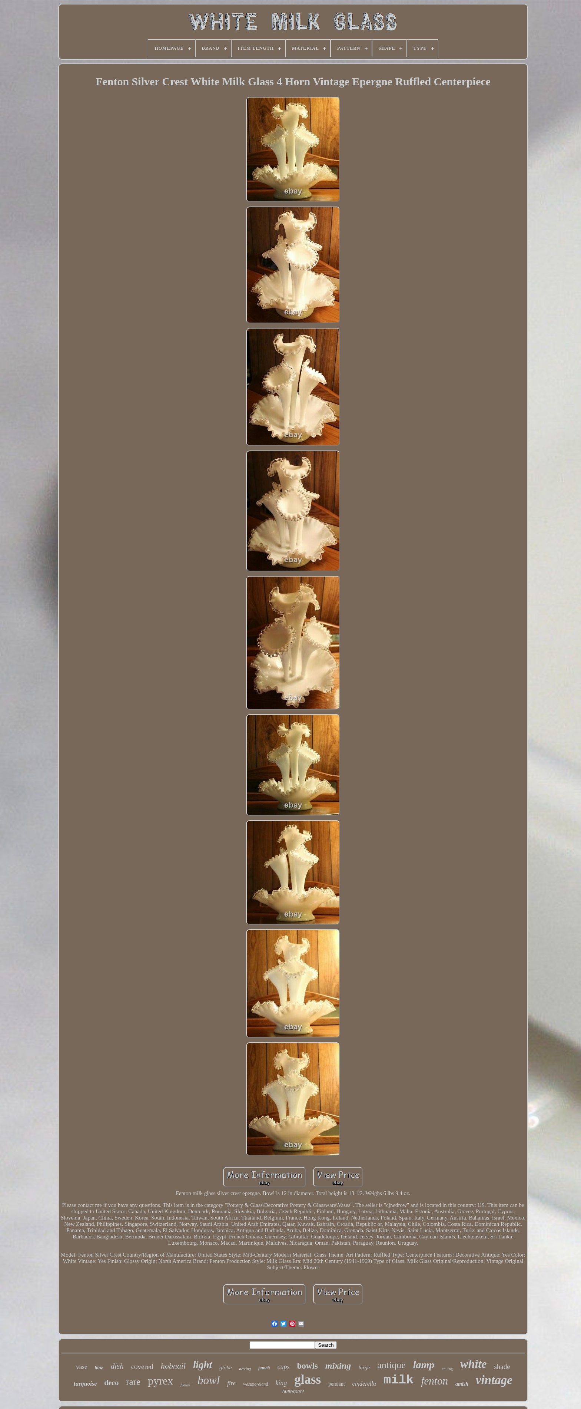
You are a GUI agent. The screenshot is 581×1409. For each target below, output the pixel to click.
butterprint (293, 1391)
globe (225, 1367)
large (364, 1367)
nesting (245, 1368)
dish (117, 1366)
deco (111, 1383)
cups (284, 1366)
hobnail (173, 1365)
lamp (424, 1364)
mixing (338, 1365)
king (281, 1383)
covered (142, 1366)
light (202, 1364)
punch (264, 1367)
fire (231, 1383)
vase (81, 1366)
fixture (185, 1385)
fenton (434, 1381)
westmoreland (255, 1384)
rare (133, 1382)
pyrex (160, 1381)
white (473, 1363)
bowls (307, 1365)
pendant (336, 1384)
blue (99, 1367)
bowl (208, 1380)
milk (399, 1380)
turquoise (85, 1383)
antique (391, 1365)
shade (502, 1366)
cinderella (364, 1383)
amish (461, 1384)
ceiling (447, 1368)
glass (307, 1379)
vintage (494, 1380)
